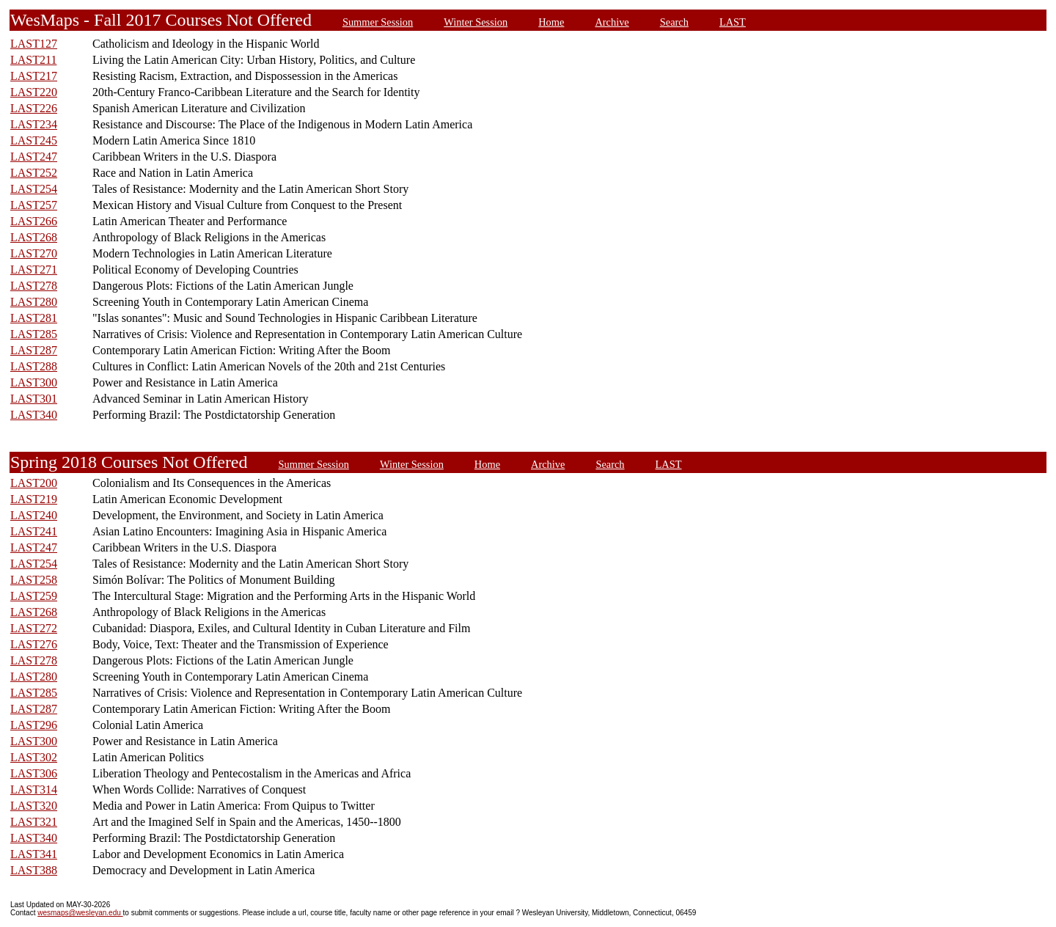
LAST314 (33, 789)
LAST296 (33, 725)
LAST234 (33, 124)
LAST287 (33, 350)
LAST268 (33, 237)
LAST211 (33, 60)
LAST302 (33, 757)
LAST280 (33, 302)
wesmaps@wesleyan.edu (79, 913)
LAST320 (33, 805)
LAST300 (33, 382)
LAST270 (33, 253)
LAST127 (33, 43)
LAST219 (33, 499)
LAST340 (33, 414)
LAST (732, 22)
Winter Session (475, 22)
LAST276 (33, 644)
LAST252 (33, 172)
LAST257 (33, 205)
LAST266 (33, 221)
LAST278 (33, 285)
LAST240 (33, 515)
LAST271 (33, 269)
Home (551, 22)
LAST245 (33, 140)
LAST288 (33, 366)
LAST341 (33, 854)
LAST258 (33, 580)
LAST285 (33, 334)
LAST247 (33, 156)
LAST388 (33, 870)
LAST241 (33, 531)
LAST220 (33, 92)
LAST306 (33, 773)
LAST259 (33, 596)
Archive (611, 22)
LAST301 (33, 398)
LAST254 (33, 189)
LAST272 (33, 628)
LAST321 (33, 822)
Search (674, 22)
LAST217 (33, 76)
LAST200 (33, 483)
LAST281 (33, 318)
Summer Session (377, 22)
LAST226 (33, 108)
